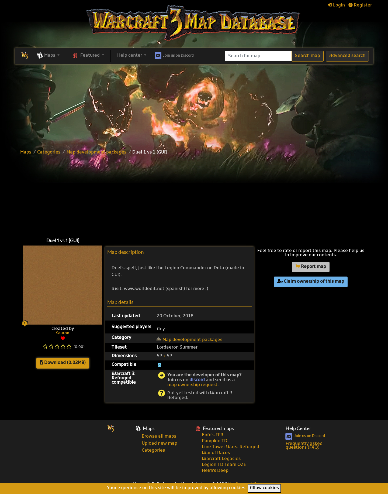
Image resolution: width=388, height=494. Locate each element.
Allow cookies (264, 488)
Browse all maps (159, 436)
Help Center (298, 428)
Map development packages (96, 152)
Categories (48, 152)
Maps (25, 152)
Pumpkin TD (214, 441)
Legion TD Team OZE (224, 465)
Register (360, 5)
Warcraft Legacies (221, 459)
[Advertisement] (194, 104)
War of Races (216, 453)
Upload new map (159, 443)
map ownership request (192, 385)
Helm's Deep (215, 470)
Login (336, 5)
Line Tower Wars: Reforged (230, 447)
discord (197, 380)
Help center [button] (130, 55)
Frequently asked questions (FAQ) (304, 445)
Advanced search (347, 56)
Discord (174, 54)
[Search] (258, 56)
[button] (48, 56)
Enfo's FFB (212, 435)
